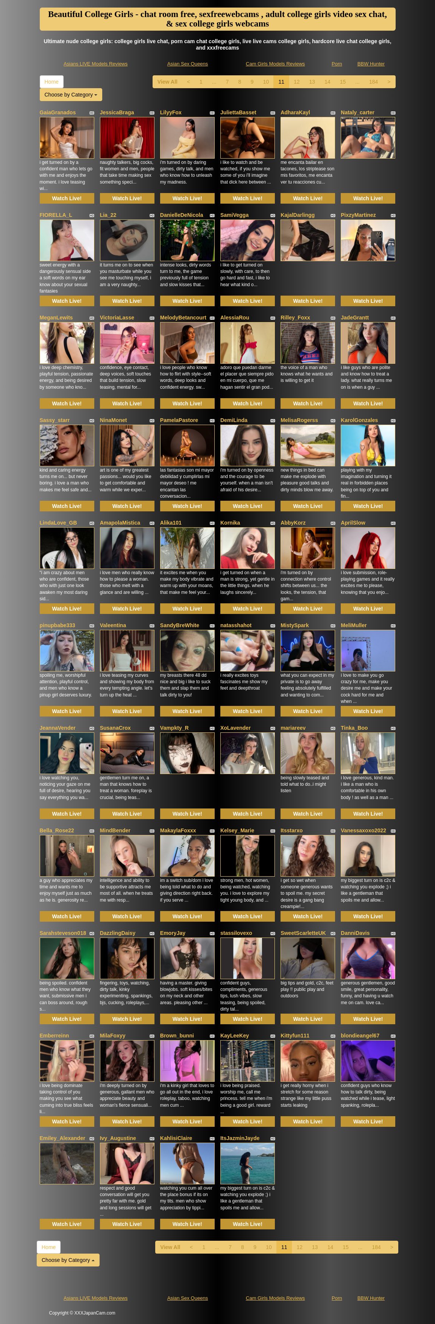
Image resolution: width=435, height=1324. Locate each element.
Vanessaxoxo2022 (363, 830)
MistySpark (295, 625)
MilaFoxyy (113, 1036)
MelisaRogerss (299, 420)
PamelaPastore (179, 420)
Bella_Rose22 (57, 830)
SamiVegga (234, 215)
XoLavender (235, 728)
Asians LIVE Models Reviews (96, 64)
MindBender (115, 830)
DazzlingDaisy (118, 933)
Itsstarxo (291, 830)
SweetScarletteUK (303, 933)
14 (327, 82)
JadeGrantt (355, 318)
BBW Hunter (371, 64)
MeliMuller (353, 625)
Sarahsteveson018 (63, 933)
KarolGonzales (359, 420)
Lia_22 (108, 215)
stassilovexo (236, 933)
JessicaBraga (117, 112)
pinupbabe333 (57, 625)
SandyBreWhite (179, 625)
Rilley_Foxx (295, 318)
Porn (337, 64)
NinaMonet (113, 420)
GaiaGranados (58, 112)
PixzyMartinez (358, 215)
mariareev (293, 728)
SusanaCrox (115, 728)
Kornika (230, 523)
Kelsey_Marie (237, 830)
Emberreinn (54, 1036)
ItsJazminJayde (240, 1138)
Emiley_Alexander (63, 1138)
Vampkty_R (174, 728)
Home (52, 82)
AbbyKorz (293, 523)
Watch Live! (67, 198)
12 (297, 82)
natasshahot (235, 625)
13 (312, 82)
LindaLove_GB (58, 523)
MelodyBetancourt (183, 318)
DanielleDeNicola (181, 215)
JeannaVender (58, 728)
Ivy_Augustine (118, 1138)
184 (373, 82)
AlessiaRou (234, 318)
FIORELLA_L (56, 215)
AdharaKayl (295, 112)
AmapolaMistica (120, 523)
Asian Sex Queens (187, 64)
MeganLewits (56, 318)
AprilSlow (353, 523)
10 (266, 82)
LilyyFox (171, 112)
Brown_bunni (177, 1036)
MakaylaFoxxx (178, 830)
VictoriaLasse (117, 318)
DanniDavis (355, 933)
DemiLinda (234, 420)
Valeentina (113, 625)
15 (343, 82)
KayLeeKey (234, 1036)
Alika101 (171, 523)
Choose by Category (71, 95)
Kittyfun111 (295, 1036)
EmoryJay (173, 933)
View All (167, 82)
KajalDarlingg (298, 215)
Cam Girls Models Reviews (275, 64)
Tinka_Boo (354, 728)
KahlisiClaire (176, 1138)
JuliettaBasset (238, 112)
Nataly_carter (357, 112)
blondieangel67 (360, 1036)
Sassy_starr (55, 420)
